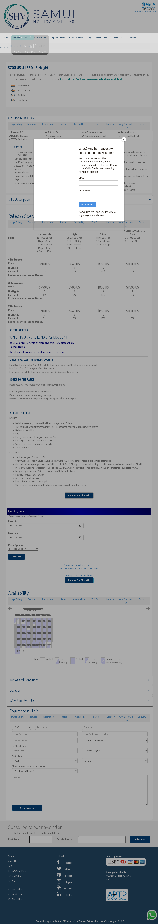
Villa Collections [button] (40, 37)
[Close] (123, 139)
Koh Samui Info (76, 37)
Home (5, 37)
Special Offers (58, 37)
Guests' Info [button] (118, 37)
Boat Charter (101, 37)
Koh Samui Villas (20, 37)
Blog (89, 37)
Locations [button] (134, 37)
